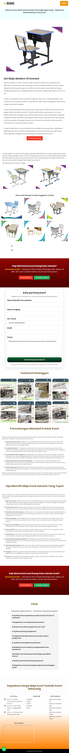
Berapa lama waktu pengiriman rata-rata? (28, 627)
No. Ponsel (34, 321)
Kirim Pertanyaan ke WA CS (34, 360)
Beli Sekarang (35, 138)
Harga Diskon (42, 278)
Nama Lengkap (34, 312)
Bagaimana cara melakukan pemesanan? (28, 622)
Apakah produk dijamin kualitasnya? (26, 643)
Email (34, 331)
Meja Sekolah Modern (36, 751)
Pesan (34, 346)
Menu (64, 3)
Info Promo (26, 278)
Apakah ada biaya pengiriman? (24, 632)
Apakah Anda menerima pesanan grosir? (27, 661)
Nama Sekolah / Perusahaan (34, 303)
